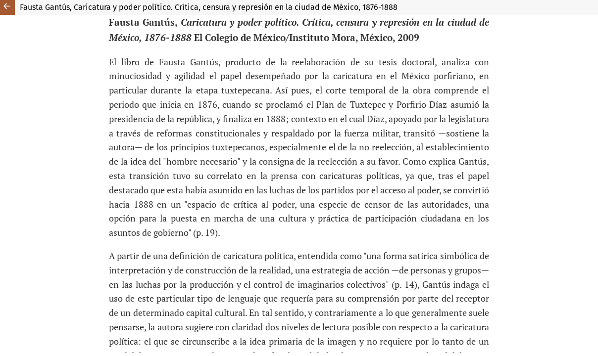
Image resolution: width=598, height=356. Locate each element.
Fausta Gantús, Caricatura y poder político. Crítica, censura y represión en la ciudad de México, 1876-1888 (209, 7)
